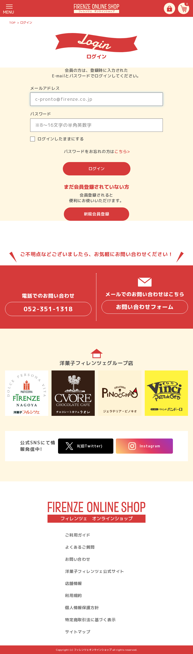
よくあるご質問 (80, 547)
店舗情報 (73, 583)
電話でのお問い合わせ (48, 304)
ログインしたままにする (60, 139)
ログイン (96, 168)
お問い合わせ (77, 559)
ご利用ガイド (77, 535)
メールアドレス (45, 88)
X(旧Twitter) (84, 446)
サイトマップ (77, 632)
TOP (12, 22)
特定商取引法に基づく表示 (90, 619)
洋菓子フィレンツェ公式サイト (94, 571)
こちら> (122, 151)
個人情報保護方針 (82, 607)
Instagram (144, 446)
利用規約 (73, 595)
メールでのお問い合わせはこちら (145, 302)
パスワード (40, 114)
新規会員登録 (96, 214)
